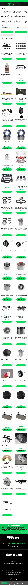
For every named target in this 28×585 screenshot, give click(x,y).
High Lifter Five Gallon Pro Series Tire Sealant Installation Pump (7, 381)
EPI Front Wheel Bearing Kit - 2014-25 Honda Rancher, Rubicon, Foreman (21, 338)
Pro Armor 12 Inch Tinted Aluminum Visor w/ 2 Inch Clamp (21, 423)
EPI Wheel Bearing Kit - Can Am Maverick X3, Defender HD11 (7, 338)
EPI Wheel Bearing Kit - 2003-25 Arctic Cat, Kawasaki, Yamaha (7, 295)
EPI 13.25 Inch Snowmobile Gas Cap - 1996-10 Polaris (21, 251)
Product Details (7, 58)
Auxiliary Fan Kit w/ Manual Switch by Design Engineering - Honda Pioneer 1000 (7, 316)
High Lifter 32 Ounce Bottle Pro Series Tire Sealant (7, 75)
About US (14, 567)
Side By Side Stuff (11, 583)
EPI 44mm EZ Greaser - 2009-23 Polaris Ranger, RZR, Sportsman (21, 360)
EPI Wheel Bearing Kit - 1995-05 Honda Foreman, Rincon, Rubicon (21, 208)
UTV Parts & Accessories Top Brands (14, 572)
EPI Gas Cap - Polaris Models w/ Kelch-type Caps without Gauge (7, 360)
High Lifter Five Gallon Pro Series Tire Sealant (21, 165)
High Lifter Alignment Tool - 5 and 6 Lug (7, 446)
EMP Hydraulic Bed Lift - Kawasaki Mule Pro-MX (7, 510)
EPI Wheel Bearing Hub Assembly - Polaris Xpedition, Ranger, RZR (7, 489)
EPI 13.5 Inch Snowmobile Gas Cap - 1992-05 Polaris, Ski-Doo (21, 381)
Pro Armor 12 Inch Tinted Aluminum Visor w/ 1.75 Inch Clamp (7, 424)
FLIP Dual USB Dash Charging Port (21, 120)
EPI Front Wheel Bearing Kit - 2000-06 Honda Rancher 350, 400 (7, 229)
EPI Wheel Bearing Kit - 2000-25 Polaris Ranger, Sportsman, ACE (21, 274)
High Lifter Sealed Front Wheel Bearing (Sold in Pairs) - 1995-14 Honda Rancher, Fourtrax (7, 143)
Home (1, 7)
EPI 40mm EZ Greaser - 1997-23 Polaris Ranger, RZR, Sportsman (7, 165)
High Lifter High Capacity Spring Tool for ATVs (7, 99)
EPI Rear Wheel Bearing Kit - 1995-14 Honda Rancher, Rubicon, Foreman (21, 186)
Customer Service (14, 565)
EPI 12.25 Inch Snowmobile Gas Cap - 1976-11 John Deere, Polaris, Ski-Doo (7, 252)
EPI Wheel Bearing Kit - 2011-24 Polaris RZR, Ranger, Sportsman (21, 295)
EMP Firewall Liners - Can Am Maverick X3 (21, 99)
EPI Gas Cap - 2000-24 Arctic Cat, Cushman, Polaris (7, 402)
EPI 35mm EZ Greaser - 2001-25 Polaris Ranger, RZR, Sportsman (21, 229)
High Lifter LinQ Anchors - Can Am (21, 467)
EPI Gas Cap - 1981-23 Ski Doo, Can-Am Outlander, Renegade (21, 402)
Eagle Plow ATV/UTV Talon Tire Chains (21, 446)
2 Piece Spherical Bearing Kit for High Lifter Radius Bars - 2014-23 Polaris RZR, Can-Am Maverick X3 (7, 120)
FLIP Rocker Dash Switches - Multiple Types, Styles (21, 54)
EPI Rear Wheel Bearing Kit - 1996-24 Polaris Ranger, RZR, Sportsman (21, 316)
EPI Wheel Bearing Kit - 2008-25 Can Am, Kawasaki (7, 274)
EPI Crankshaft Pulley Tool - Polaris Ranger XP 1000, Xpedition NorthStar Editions (7, 467)
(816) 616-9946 (14, 561)
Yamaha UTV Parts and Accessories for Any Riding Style (14, 570)
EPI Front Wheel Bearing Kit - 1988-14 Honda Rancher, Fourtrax (7, 208)
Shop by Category (6, 7)
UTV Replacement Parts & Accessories (14, 574)
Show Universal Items (7, 34)
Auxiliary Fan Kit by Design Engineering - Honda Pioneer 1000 (21, 75)
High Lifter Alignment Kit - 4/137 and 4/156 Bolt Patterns (7, 54)
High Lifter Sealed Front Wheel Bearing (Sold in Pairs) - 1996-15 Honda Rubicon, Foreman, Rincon (21, 143)
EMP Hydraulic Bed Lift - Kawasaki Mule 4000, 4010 (21, 489)
